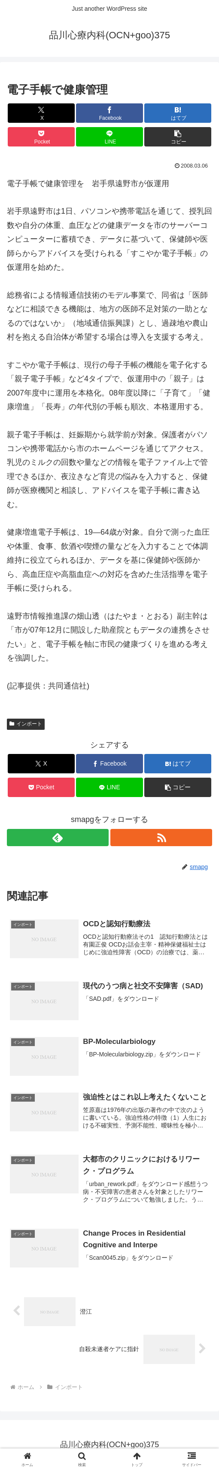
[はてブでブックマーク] (177, 113)
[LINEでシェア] (109, 136)
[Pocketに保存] (41, 136)
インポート (25, 724)
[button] (177, 136)
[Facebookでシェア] (109, 113)
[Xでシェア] (41, 113)
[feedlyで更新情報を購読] (58, 837)
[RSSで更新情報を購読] (161, 837)
